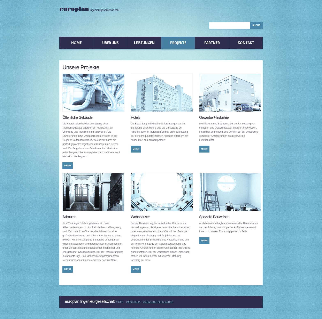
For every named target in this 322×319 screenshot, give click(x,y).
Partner (212, 42)
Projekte (178, 42)
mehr (67, 165)
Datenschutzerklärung (158, 302)
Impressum (133, 302)
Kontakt (246, 42)
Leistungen (144, 42)
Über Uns (110, 42)
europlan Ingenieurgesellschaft (90, 301)
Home (76, 42)
